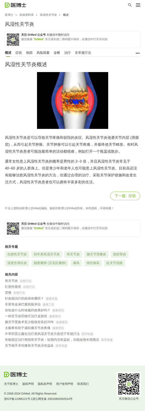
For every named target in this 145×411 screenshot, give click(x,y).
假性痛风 (92, 263)
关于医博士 (11, 383)
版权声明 (28, 383)
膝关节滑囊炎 (96, 254)
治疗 (67, 52)
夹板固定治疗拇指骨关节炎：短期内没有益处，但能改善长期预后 (52, 339)
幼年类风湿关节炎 (47, 254)
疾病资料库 (27, 14)
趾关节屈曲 (114, 263)
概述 (8, 52)
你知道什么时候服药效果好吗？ (27, 310)
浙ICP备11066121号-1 (18, 398)
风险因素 (43, 52)
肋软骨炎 (119, 254)
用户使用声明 (64, 383)
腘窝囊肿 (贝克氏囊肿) (50, 263)
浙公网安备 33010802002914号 (53, 398)
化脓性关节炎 (17, 254)
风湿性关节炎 (48, 14)
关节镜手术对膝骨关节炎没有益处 (29, 345)
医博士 (9, 14)
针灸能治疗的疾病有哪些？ (24, 298)
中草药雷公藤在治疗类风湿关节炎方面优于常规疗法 (42, 333)
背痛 (8, 292)
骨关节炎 (73, 254)
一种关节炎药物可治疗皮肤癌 (26, 316)
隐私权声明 (45, 383)
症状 (18, 52)
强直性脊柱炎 (17, 263)
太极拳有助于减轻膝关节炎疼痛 (27, 328)
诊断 (57, 52)
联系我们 (83, 383)
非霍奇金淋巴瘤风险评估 (23, 304)
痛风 (76, 263)
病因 (29, 52)
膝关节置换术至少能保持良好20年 (29, 322)
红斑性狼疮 (13, 286)
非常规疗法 (83, 52)
